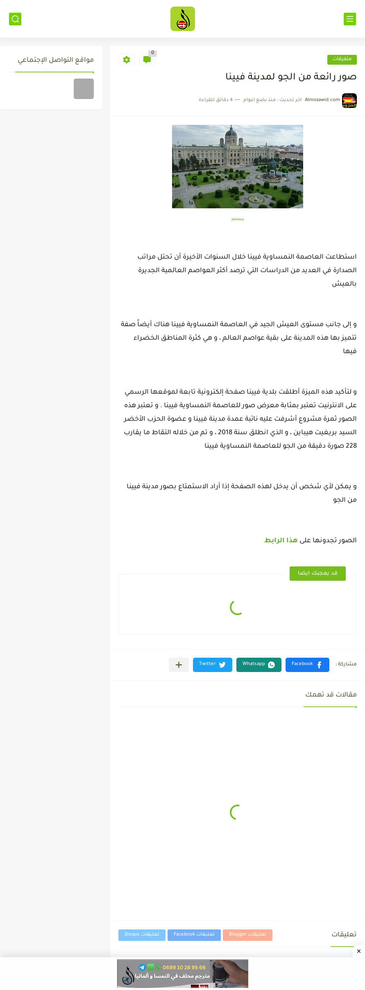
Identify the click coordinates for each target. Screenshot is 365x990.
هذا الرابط (280, 541)
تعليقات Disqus (142, 935)
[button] (307, 665)
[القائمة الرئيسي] (350, 19)
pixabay (237, 219)
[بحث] (15, 19)
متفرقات (342, 59)
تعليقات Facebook (194, 935)
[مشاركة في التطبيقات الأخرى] (179, 665)
